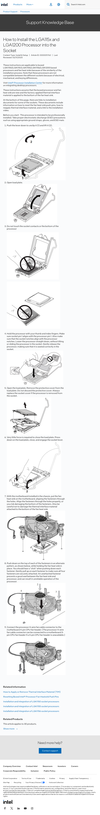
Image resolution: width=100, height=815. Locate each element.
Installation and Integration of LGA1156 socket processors (31, 711)
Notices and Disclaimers (53, 790)
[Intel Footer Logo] (8, 802)
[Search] (68, 4)
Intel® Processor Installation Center (25, 82)
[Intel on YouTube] (25, 808)
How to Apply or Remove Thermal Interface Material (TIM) (32, 692)
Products (17, 4)
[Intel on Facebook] (5, 808)
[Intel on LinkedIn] (18, 808)
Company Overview (12, 766)
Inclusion (35, 771)
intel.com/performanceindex (15, 790)
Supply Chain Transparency (79, 778)
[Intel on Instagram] (32, 808)
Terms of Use (26, 778)
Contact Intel (32, 766)
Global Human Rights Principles (79, 792)
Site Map (6, 783)
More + (29, 4)
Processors (25, 11)
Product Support (10, 11)
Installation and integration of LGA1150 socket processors (31, 701)
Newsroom (47, 766)
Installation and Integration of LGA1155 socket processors (31, 706)
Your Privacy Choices (35, 783)
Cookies (52, 778)
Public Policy (49, 771)
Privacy (62, 778)
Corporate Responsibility (14, 771)
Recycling (17, 783)
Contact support (50, 750)
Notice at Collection (56, 783)
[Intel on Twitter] (12, 808)
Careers (74, 766)
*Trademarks (40, 778)
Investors (62, 766)
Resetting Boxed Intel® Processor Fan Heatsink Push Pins (31, 696)
